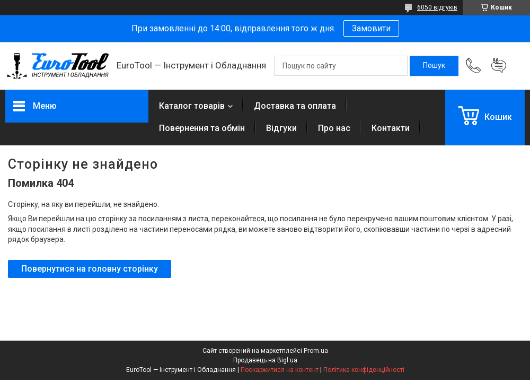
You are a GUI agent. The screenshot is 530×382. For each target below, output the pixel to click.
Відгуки (281, 128)
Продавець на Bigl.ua (265, 360)
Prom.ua (316, 350)
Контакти (391, 128)
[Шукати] (434, 66)
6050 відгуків (437, 7)
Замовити (371, 28)
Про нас (334, 128)
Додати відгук (498, 65)
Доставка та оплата (295, 106)
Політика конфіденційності (363, 370)
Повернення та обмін (202, 128)
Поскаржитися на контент (280, 370)
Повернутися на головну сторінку (89, 269)
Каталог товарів (192, 106)
